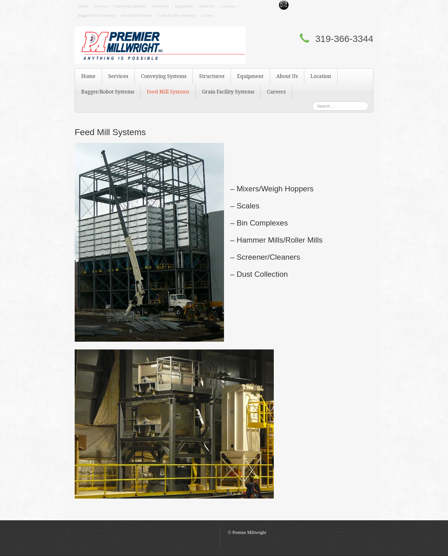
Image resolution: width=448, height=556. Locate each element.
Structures (160, 6)
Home (83, 6)
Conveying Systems (130, 6)
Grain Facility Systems (176, 15)
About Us (206, 6)
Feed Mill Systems (136, 15)
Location (228, 6)
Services (101, 6)
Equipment (184, 6)
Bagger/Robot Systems (96, 15)
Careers (207, 15)
